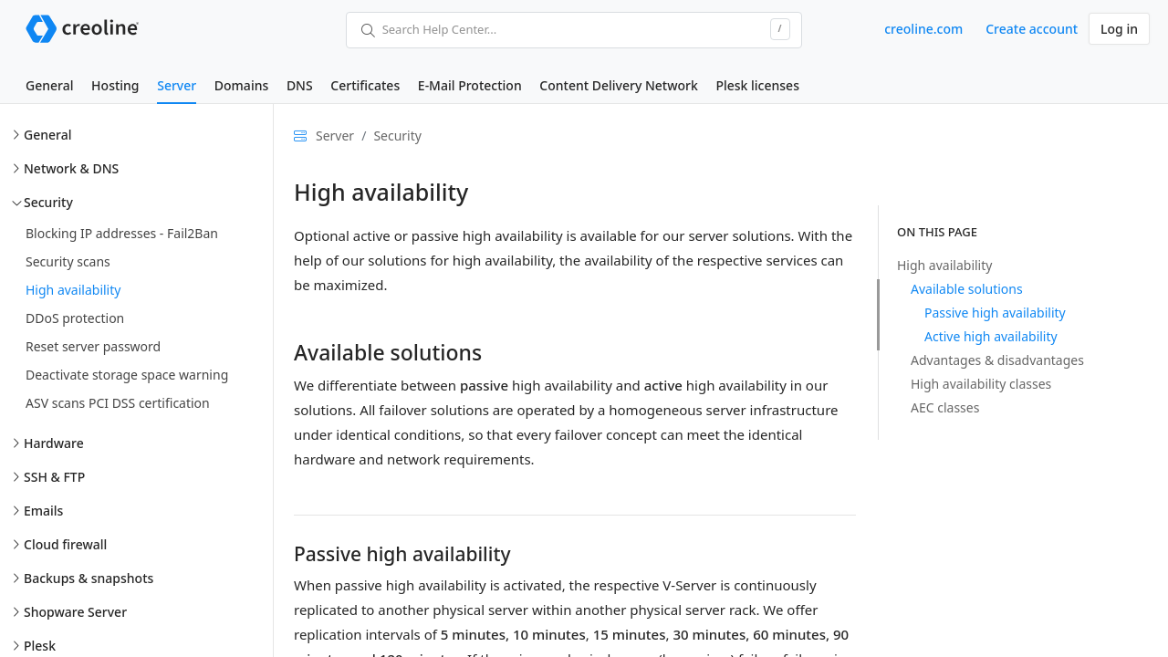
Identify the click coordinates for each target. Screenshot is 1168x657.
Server (176, 85)
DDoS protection (75, 318)
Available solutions (967, 288)
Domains (241, 85)
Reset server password (93, 346)
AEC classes (945, 407)
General (49, 85)
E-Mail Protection (470, 85)
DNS (300, 85)
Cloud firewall (65, 544)
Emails (43, 510)
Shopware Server (75, 611)
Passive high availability (995, 312)
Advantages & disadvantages (997, 360)
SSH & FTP (54, 476)
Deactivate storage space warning (127, 374)
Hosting (115, 85)
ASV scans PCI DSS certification (118, 403)
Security (48, 202)
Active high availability (991, 336)
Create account (1032, 28)
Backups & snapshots (88, 578)
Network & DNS (71, 168)
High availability (73, 289)
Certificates (365, 85)
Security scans (68, 261)
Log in (1119, 28)
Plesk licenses (757, 85)
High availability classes (981, 383)
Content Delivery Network (618, 85)
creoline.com (923, 28)
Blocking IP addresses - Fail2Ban (122, 233)
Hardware (54, 443)
